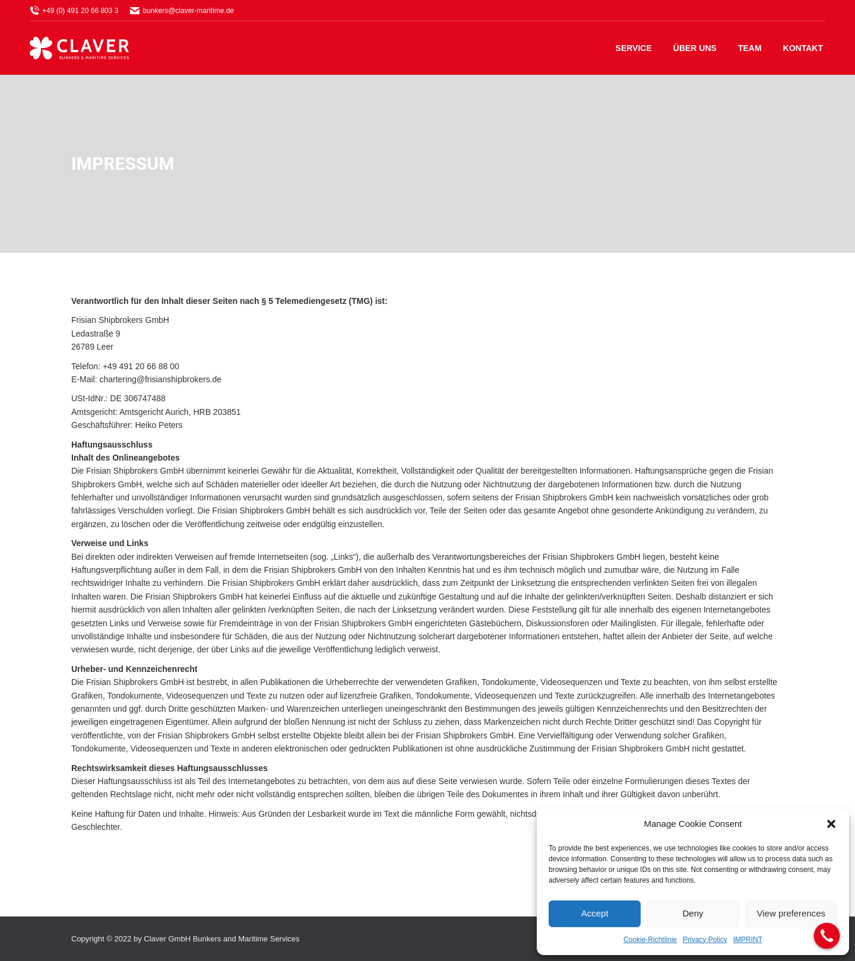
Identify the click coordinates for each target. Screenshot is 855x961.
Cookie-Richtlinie (650, 939)
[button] (831, 824)
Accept (595, 913)
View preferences (791, 913)
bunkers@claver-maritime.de (182, 10)
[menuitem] (633, 48)
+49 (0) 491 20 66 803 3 (74, 10)
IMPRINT (747, 939)
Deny (692, 913)
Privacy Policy (705, 939)
